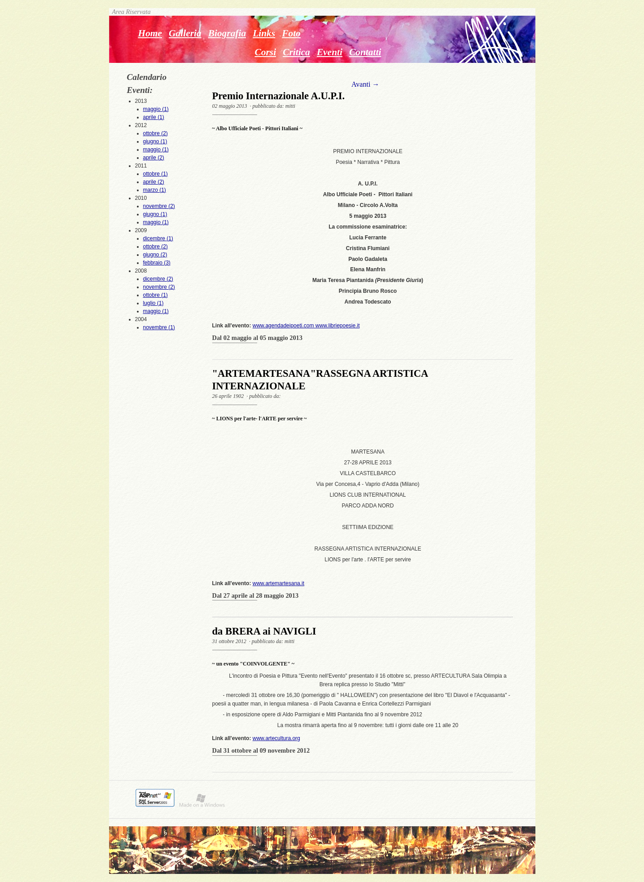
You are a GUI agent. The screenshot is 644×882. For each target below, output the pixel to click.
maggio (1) (156, 109)
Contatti (365, 52)
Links (264, 33)
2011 (156, 178)
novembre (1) (159, 327)
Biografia (227, 33)
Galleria (185, 33)
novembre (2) (159, 206)
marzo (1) (154, 190)
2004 (156, 323)
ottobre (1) (155, 174)
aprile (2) (153, 157)
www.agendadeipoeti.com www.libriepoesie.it (306, 325)
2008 (156, 291)
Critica (296, 52)
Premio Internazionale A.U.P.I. (278, 95)
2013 (156, 109)
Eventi (329, 52)
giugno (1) (155, 141)
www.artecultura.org (276, 738)
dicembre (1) (158, 238)
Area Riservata (130, 11)
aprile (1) (153, 117)
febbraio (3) (157, 263)
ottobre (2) (155, 133)
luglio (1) (153, 303)
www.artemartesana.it (278, 583)
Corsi (265, 52)
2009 (156, 247)
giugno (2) (155, 254)
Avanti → (365, 84)
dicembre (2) (158, 279)
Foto (291, 33)
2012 (156, 142)
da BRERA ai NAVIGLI (264, 631)
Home (150, 33)
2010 (156, 210)
